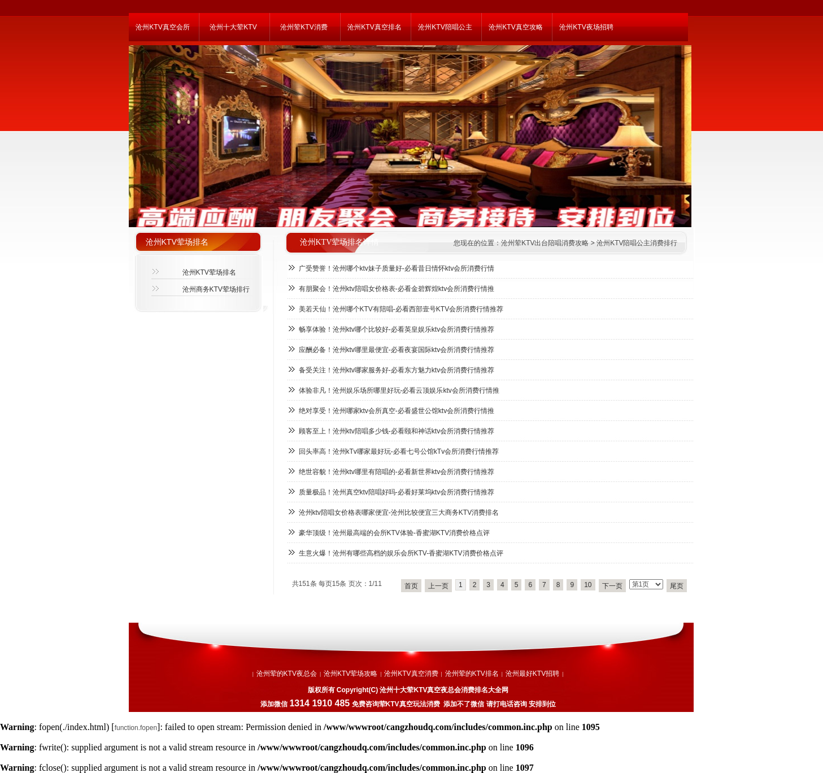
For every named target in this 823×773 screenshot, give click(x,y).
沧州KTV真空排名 (374, 27)
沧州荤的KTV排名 (472, 674)
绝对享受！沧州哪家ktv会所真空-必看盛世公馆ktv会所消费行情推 (397, 411)
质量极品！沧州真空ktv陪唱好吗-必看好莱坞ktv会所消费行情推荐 (397, 492)
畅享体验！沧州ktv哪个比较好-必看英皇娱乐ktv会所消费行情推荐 (397, 329)
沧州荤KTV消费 (303, 27)
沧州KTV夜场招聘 (586, 27)
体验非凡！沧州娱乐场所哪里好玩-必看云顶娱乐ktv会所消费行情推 (399, 390)
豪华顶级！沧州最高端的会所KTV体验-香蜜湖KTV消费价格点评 (394, 533)
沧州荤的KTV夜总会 (286, 674)
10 (587, 585)
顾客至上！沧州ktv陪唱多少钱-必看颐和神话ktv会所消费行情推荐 (397, 431)
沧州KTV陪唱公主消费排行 (636, 243)
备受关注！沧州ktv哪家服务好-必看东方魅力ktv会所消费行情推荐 (397, 370)
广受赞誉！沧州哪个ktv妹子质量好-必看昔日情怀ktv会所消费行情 (397, 268)
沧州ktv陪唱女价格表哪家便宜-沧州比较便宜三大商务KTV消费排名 (399, 512)
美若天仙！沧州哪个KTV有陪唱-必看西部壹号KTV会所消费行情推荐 (401, 309)
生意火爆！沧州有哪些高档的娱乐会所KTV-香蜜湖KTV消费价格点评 (401, 553)
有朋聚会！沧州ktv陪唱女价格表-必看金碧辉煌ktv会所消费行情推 (397, 289)
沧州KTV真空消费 (411, 674)
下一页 (612, 586)
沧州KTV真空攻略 (515, 27)
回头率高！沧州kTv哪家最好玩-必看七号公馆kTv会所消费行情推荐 (399, 451)
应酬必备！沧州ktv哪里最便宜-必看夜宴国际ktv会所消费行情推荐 (397, 350)
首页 (411, 586)
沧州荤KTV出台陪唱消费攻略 (545, 243)
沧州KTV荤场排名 (209, 272)
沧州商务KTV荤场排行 (216, 289)
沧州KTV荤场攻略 (350, 674)
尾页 (676, 586)
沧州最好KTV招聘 (532, 674)
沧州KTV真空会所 (162, 27)
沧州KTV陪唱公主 (445, 27)
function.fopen (136, 728)
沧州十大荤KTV (233, 27)
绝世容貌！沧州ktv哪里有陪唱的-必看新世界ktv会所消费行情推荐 (397, 472)
